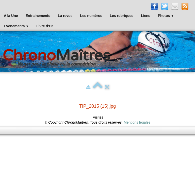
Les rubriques (121, 16)
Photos (166, 16)
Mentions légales (137, 122)
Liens (145, 16)
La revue (65, 16)
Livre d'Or (44, 26)
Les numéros (91, 16)
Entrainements (38, 16)
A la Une (11, 16)
